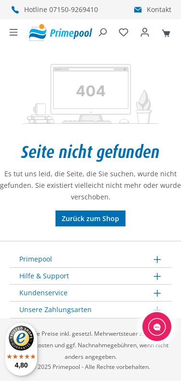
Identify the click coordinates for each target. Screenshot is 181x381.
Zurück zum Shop (90, 218)
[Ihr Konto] (145, 33)
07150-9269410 (73, 9)
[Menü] (13, 33)
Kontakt (159, 9)
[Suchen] (102, 33)
